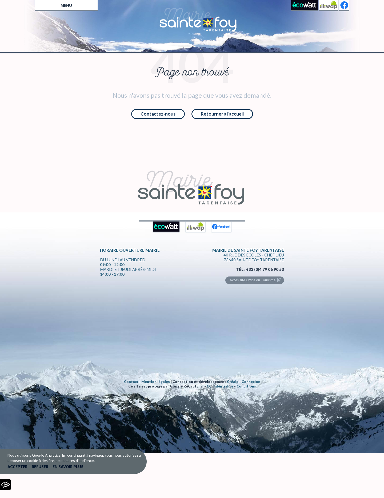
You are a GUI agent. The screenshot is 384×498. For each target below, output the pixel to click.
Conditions (246, 386)
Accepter (17, 466)
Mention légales (155, 382)
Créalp (232, 382)
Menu (66, 5)
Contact (131, 382)
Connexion (251, 382)
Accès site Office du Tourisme (252, 280)
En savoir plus (68, 466)
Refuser (40, 466)
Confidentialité (220, 386)
